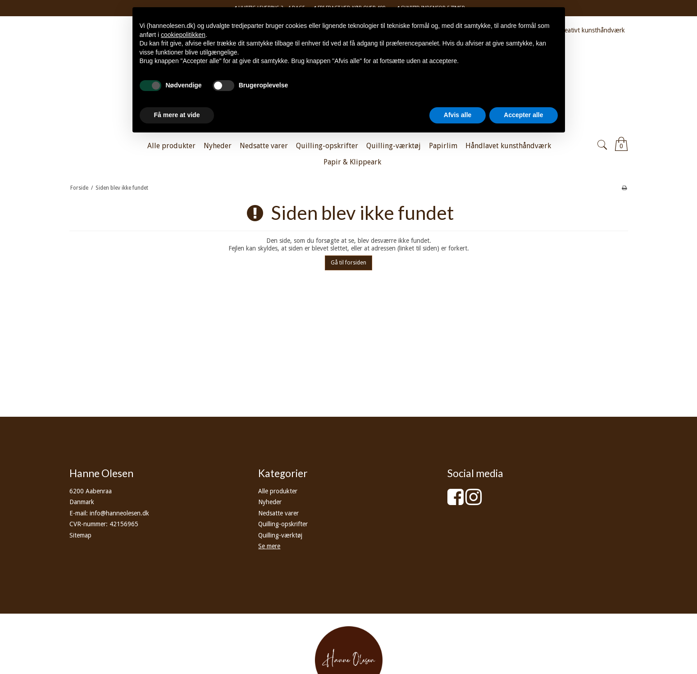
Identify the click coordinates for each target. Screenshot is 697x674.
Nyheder (270, 502)
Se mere (269, 546)
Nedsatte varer (278, 513)
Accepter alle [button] (523, 114)
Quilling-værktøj (280, 535)
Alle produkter (277, 491)
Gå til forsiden (348, 263)
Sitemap (80, 535)
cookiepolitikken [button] (183, 34)
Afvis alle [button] (457, 114)
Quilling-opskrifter (283, 524)
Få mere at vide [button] (177, 114)
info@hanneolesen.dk (119, 513)
